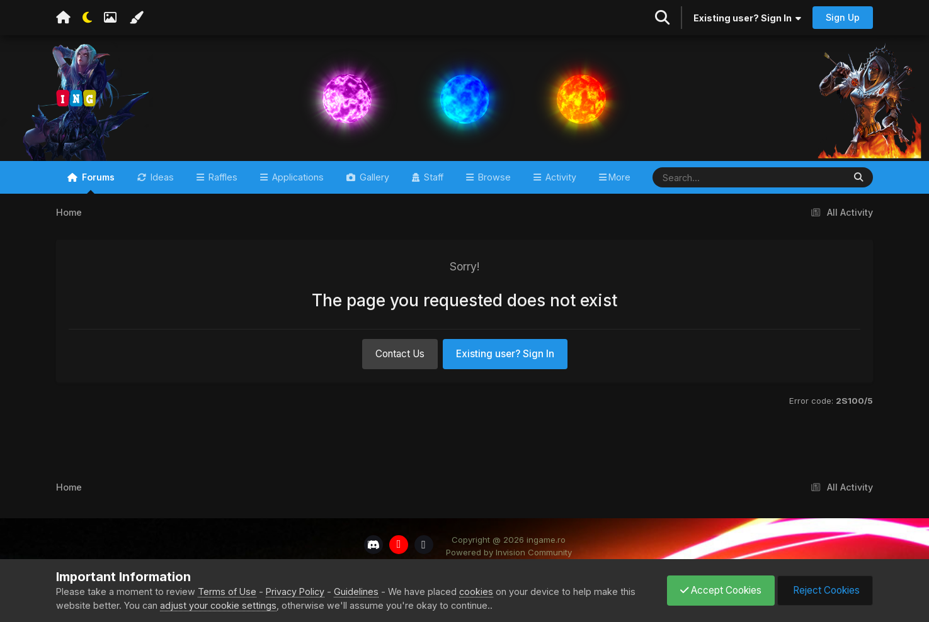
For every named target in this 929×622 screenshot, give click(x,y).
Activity (559, 177)
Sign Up (843, 17)
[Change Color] (136, 17)
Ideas (161, 177)
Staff (432, 177)
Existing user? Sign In (747, 18)
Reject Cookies (825, 590)
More (619, 177)
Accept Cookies (720, 590)
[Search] (711, 177)
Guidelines (356, 591)
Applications (297, 177)
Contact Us (400, 354)
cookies (476, 591)
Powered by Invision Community (509, 552)
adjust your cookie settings (218, 605)
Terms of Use (227, 591)
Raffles (221, 177)
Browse (493, 177)
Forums (97, 183)
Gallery (373, 177)
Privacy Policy (295, 591)
